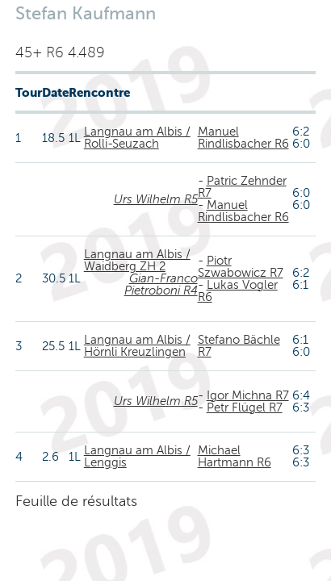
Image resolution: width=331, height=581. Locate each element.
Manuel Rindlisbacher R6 (243, 137)
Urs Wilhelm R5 (156, 199)
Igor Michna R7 (248, 395)
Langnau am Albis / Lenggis (137, 456)
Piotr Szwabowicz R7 (240, 266)
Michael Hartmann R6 (234, 456)
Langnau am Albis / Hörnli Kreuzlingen (137, 345)
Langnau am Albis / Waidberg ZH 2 (137, 260)
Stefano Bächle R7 (239, 345)
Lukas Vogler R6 (238, 290)
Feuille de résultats (76, 501)
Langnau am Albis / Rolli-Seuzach (137, 137)
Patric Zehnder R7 (242, 186)
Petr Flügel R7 (245, 407)
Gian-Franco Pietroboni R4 (161, 284)
